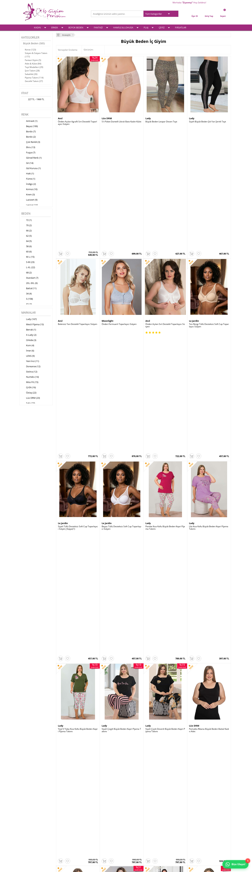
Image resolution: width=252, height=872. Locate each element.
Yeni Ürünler (99, 821)
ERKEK (54, 27)
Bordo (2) (28, 137)
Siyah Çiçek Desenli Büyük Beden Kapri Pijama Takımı (165, 382)
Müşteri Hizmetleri (102, 830)
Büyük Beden (29, 826)
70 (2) (26, 225)
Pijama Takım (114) (34, 77)
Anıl (60, 118)
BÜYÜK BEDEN (75, 27)
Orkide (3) (28, 340)
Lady (148, 118)
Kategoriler (30, 37)
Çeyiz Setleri (29, 839)
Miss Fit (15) (29, 382)
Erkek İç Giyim (29, 821)
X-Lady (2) (28, 335)
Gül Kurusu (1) (31, 168)
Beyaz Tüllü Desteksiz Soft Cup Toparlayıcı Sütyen (121, 295)
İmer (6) (27, 351)
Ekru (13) (28, 147)
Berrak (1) (28, 330)
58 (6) (26, 246)
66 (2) (26, 231)
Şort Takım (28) (32, 70)
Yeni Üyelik (133, 821)
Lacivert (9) (29, 200)
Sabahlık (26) (31, 74)
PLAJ (146, 27)
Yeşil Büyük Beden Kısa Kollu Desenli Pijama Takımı (121, 641)
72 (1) (26, 220)
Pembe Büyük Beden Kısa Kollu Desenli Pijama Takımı (209, 641)
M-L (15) (27, 257)
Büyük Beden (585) (34, 43)
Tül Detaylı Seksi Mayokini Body (117, 467)
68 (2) (26, 273)
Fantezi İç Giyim (30, 830)
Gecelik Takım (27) (34, 81)
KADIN (37, 27)
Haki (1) (27, 174)
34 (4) (26, 294)
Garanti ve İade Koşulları (70, 830)
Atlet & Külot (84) (33, 63)
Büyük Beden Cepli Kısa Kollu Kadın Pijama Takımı (165, 468)
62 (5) (26, 236)
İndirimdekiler (99, 826)
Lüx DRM (107, 118)
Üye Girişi (132, 816)
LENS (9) (28, 356)
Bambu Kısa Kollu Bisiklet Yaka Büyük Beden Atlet (208, 468)
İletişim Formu (135, 830)
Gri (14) (27, 163)
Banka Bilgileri (100, 835)
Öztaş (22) (28, 393)
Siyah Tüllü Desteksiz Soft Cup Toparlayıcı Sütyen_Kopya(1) (78, 295)
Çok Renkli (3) (30, 142)
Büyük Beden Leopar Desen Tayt (161, 121)
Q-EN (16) (28, 387)
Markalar (28, 313)
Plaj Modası (28, 844)
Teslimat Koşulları (66, 816)
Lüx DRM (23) (30, 398)
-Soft (107, 867)
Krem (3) (28, 195)
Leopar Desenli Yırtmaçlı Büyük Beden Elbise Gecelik (121, 554)
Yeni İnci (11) (30, 361)
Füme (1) (28, 179)
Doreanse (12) (30, 366)
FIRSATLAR (180, 27)
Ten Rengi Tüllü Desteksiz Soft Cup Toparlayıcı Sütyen (209, 209)
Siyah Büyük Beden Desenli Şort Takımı (77, 640)
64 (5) (26, 241)
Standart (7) (29, 278)
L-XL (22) (28, 267)
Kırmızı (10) (29, 189)
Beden (25, 213)
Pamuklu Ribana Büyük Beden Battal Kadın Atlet (209, 382)
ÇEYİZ (161, 27)
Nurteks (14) (30, 377)
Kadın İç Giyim (29, 816)
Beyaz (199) (29, 126)
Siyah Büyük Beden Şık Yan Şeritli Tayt (207, 121)
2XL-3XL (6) (29, 283)
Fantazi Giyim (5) (33, 60)
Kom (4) (27, 345)
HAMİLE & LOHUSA (123, 27)
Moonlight (107, 204)
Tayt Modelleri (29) (34, 67)
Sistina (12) (29, 372)
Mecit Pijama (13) (32, 324)
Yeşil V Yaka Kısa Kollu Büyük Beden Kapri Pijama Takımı (78, 382)
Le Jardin (194, 204)
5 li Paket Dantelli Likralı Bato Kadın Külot (121, 121)
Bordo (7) (28, 132)
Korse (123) (30, 49)
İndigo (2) (28, 184)
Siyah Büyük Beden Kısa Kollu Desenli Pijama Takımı (164, 641)
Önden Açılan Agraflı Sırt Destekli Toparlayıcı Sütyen (77, 122)
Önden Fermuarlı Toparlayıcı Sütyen (119, 208)
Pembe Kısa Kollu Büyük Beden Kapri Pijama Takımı (165, 295)
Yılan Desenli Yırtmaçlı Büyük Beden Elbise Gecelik (208, 554)
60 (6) (26, 252)
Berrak (149, 463)
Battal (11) (29, 288)
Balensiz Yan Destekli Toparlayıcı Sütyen (77, 208)
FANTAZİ (98, 27)
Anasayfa (97, 816)
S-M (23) (27, 262)
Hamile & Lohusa (31, 835)
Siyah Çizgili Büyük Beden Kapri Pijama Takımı (121, 382)
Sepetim (132, 826)
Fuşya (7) (28, 153)
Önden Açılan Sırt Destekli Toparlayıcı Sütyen (165, 209)
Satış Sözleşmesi (66, 826)
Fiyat (24, 93)
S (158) (27, 299)
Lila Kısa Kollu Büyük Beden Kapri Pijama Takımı (208, 295)
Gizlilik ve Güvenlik (67, 835)
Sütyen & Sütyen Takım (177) (36, 55)
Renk (25, 114)
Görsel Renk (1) (31, 158)
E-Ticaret (115, 867)
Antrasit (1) (29, 121)
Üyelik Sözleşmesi (66, 821)
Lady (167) (29, 319)
